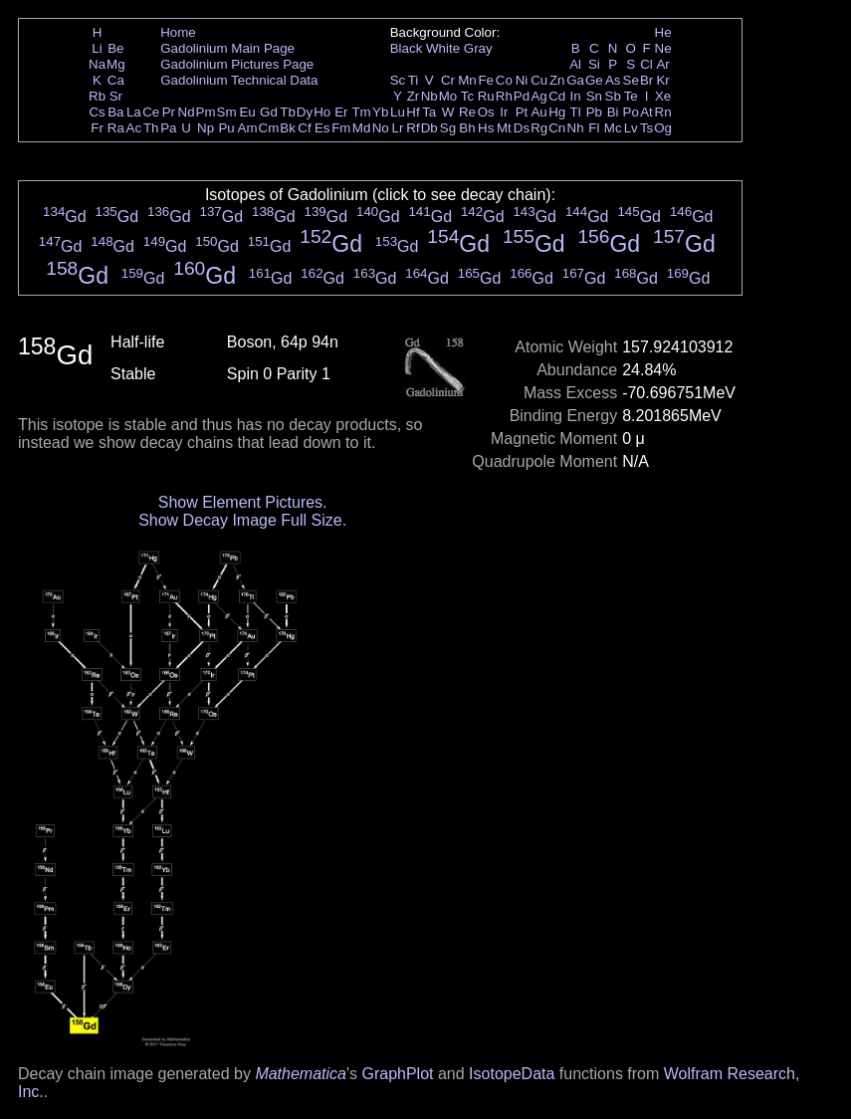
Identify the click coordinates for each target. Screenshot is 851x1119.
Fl (593, 127)
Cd (556, 96)
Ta (429, 112)
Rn (663, 112)
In (575, 96)
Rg (539, 127)
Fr (97, 127)
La (133, 112)
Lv (631, 127)
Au (538, 112)
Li (97, 48)
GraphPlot (397, 1073)
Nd (186, 112)
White (443, 48)
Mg (115, 64)
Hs (486, 127)
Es (322, 127)
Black (406, 48)
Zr (413, 96)
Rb (97, 96)
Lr (398, 127)
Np (205, 127)
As (613, 80)
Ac (134, 127)
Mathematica (300, 1073)
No (380, 127)
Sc (398, 80)
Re (467, 112)
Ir (504, 112)
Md (361, 127)
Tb (288, 112)
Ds (522, 127)
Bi (613, 112)
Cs (97, 112)
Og (663, 127)
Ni (522, 80)
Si (594, 64)
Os (486, 112)
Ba (115, 112)
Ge (594, 80)
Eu (247, 112)
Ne (663, 48)
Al (575, 64)
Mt (504, 127)
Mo (448, 96)
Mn (467, 80)
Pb (594, 112)
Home (178, 32)
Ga (575, 80)
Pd (522, 96)
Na (97, 64)
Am (248, 127)
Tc (467, 96)
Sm (227, 112)
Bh (467, 127)
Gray (478, 48)
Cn (556, 127)
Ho (322, 112)
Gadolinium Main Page (227, 48)
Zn (557, 80)
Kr (662, 80)
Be (115, 48)
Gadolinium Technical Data (239, 80)
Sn (594, 96)
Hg (556, 112)
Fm (340, 127)
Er (340, 112)
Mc (613, 127)
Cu (539, 80)
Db (429, 127)
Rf (412, 127)
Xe (663, 96)
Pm (206, 112)
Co (504, 80)
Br (646, 80)
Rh (504, 96)
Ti (413, 80)
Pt (522, 112)
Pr (168, 112)
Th (151, 127)
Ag (538, 96)
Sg (448, 127)
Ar (662, 64)
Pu (226, 127)
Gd (269, 112)
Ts (646, 127)
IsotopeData (511, 1073)
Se (631, 80)
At (646, 112)
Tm (360, 112)
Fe (486, 80)
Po (631, 112)
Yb (380, 112)
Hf (412, 112)
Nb (429, 96)
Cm (269, 127)
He (663, 32)
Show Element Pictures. (242, 502)
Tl (575, 112)
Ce (150, 112)
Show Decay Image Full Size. (242, 520)
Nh (575, 127)
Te (631, 96)
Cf (304, 127)
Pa (168, 127)
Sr (115, 96)
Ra (115, 127)
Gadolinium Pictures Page (237, 64)
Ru (486, 96)
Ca (115, 80)
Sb (613, 96)
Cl (646, 64)
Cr (448, 80)
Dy (305, 112)
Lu (397, 112)
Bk (288, 127)
